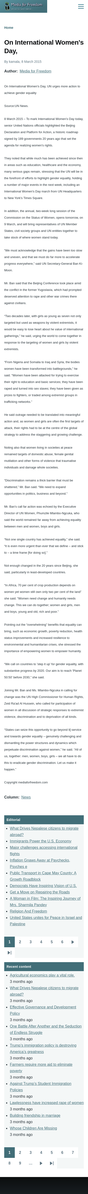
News (26, 797)
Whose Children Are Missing (33, 1128)
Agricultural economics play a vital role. (42, 975)
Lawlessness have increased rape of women (47, 1103)
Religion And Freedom (28, 911)
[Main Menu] (81, 6)
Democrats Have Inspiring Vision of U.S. (43, 886)
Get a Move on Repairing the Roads (40, 892)
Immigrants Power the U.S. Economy (40, 841)
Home (8, 28)
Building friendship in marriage (35, 1115)
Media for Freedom (35, 71)
